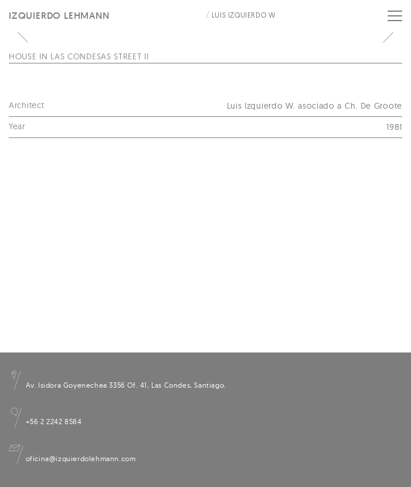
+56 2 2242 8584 (45, 421)
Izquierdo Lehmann (59, 15)
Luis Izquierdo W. (244, 15)
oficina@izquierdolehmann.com (72, 458)
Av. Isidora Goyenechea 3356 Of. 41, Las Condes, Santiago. (117, 385)
